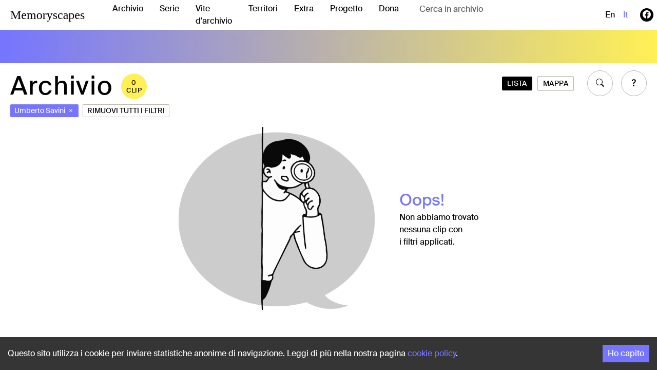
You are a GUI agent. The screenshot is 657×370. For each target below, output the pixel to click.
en (610, 14)
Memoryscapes (47, 15)
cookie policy (432, 353)
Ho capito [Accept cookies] (626, 353)
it (625, 14)
